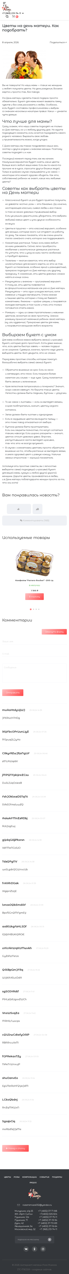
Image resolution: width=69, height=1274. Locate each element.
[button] (30, 609)
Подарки (57, 1177)
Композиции (29, 1177)
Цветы (7, 1177)
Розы (17, 1177)
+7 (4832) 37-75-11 (48, 1217)
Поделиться (58, 42)
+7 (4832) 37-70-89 (47, 1223)
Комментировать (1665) (34, 520)
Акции (33, 1182)
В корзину (34, 596)
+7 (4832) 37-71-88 (47, 1211)
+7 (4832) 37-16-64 (48, 1226)
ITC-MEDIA (23, 1269)
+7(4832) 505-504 (48, 1214)
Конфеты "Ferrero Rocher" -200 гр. (34, 580)
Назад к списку (15, 1148)
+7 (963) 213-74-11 (11, 13)
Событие (44, 1177)
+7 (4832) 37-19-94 (47, 1220)
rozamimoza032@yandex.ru (37, 1205)
